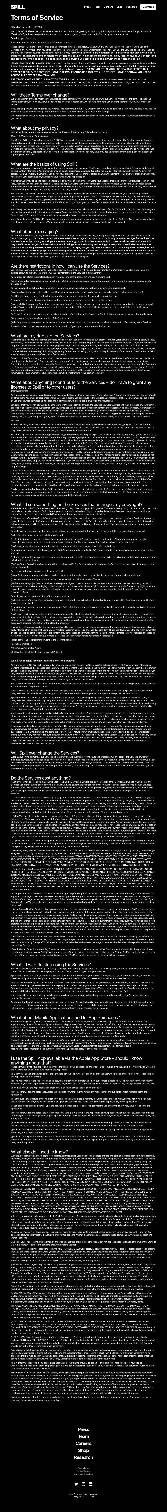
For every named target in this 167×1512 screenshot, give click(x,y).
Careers (108, 7)
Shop (120, 7)
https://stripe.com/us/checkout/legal (31, 825)
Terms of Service (83, 1471)
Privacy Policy (83, 1468)
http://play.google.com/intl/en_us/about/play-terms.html (38, 1048)
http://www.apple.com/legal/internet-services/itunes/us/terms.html (95, 1046)
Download (148, 7)
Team (97, 7)
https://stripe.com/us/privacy (88, 825)
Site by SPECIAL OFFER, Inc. (83, 1496)
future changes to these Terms (73, 66)
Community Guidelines (83, 1473)
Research (131, 7)
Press (87, 7)
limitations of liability (127, 66)
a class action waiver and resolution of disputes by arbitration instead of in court (83, 67)
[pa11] (119, 1212)
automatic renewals (103, 66)
